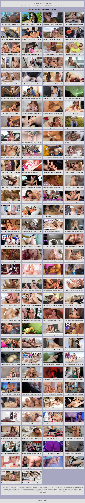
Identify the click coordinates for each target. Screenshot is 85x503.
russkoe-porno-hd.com (48, 5)
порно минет (46, 3)
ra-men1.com (44, 500)
